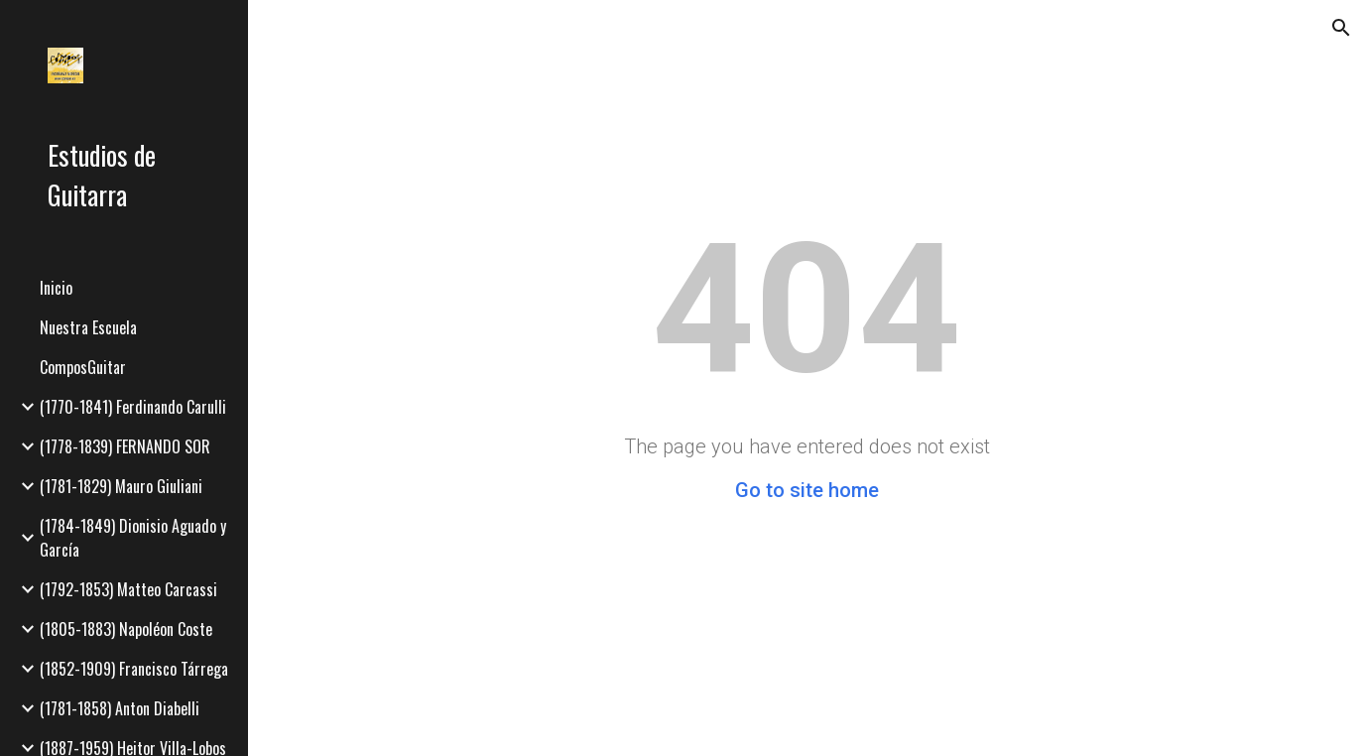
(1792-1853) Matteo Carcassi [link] (128, 589)
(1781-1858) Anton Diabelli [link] (119, 708)
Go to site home (807, 490)
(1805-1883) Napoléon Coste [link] (126, 629)
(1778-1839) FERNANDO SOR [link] (125, 446)
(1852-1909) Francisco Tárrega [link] (134, 669)
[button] (1341, 28)
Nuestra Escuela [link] (88, 327)
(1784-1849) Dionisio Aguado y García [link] (133, 538)
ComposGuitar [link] (83, 367)
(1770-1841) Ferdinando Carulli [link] (133, 407)
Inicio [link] (56, 288)
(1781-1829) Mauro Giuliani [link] (121, 486)
